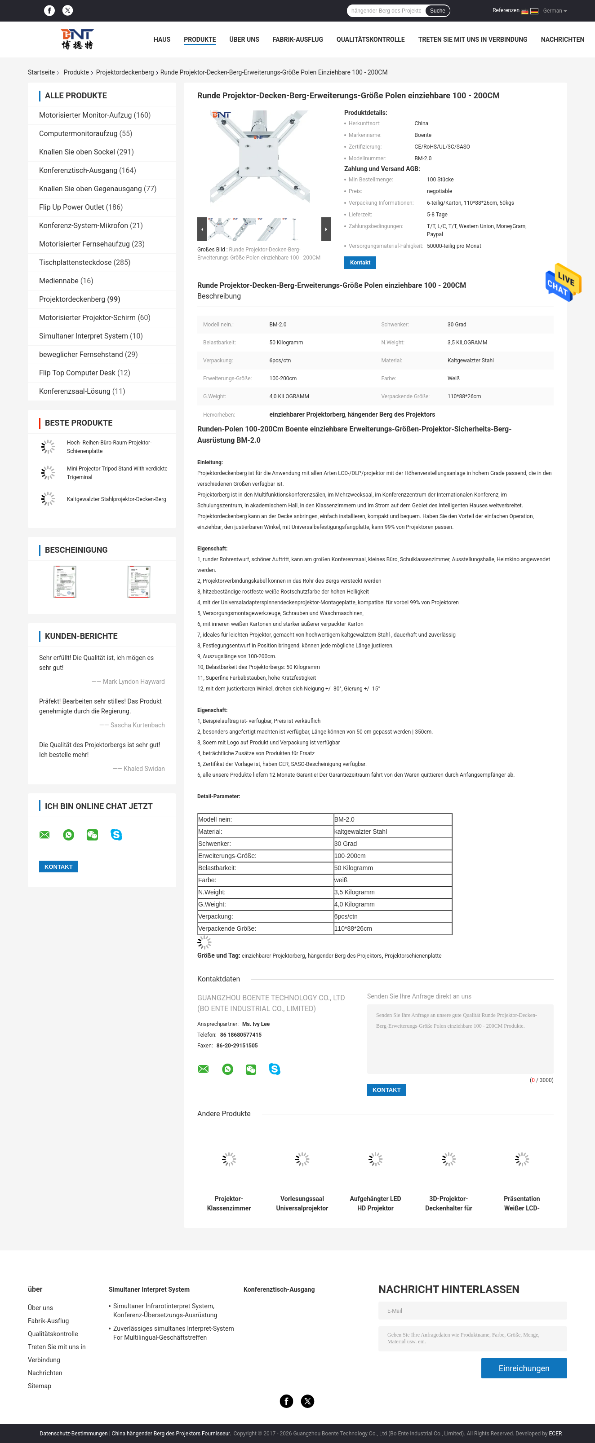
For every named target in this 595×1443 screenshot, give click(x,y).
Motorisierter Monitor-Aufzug (85, 115)
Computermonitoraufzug (78, 133)
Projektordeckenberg (125, 72)
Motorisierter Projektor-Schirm (87, 317)
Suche (437, 11)
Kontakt (360, 262)
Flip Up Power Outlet (71, 207)
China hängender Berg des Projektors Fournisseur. (172, 1433)
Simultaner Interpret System (83, 336)
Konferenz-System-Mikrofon (83, 225)
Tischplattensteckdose (75, 262)
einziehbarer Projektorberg (273, 956)
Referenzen (506, 10)
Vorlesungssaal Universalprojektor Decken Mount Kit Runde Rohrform (302, 1203)
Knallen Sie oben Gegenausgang (90, 189)
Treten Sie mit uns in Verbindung (473, 39)
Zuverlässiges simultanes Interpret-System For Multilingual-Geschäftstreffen (173, 1333)
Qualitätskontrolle (371, 39)
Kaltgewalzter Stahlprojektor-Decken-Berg (116, 499)
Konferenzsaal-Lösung (75, 391)
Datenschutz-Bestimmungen (74, 1433)
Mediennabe (59, 281)
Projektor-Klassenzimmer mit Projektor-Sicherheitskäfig (229, 1203)
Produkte (200, 39)
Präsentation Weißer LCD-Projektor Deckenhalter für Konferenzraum (522, 1203)
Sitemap (39, 1386)
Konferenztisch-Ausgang (78, 170)
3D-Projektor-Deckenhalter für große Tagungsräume (448, 1203)
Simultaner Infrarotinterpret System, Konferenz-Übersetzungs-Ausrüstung (165, 1310)
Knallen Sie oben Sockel (77, 152)
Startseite (41, 72)
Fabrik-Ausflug (298, 39)
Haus (162, 39)
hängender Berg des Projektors (345, 956)
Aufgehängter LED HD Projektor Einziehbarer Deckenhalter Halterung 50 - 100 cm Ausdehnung (375, 1203)
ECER (555, 1433)
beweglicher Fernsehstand (81, 354)
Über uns (244, 39)
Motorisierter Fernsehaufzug (84, 244)
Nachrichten (563, 39)
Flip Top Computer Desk (77, 373)
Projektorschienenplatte (413, 956)
